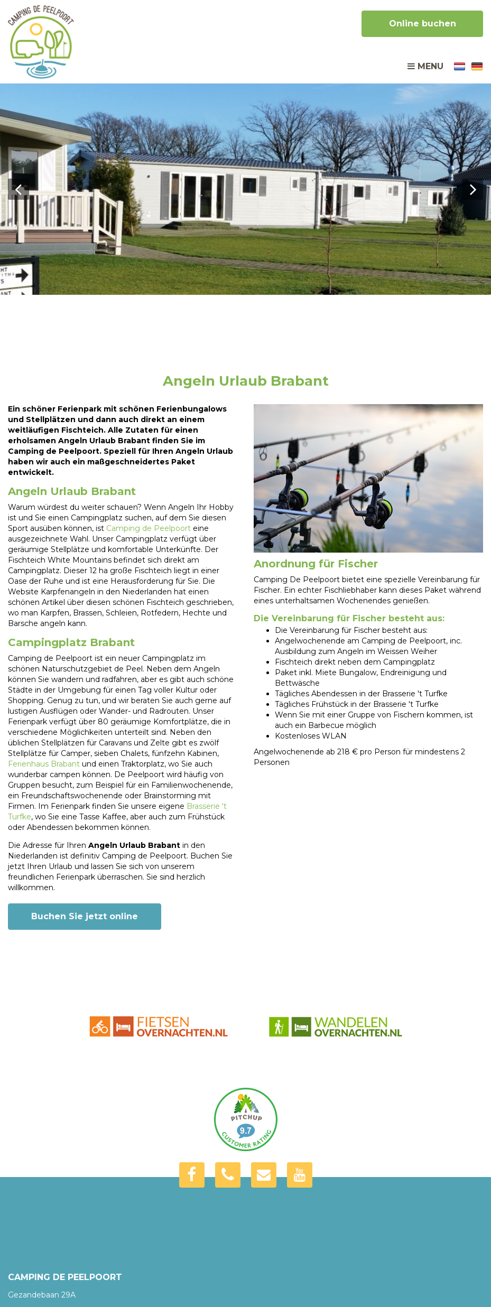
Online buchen (422, 23)
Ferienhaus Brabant (44, 764)
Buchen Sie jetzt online (84, 916)
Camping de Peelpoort (148, 528)
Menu (425, 66)
